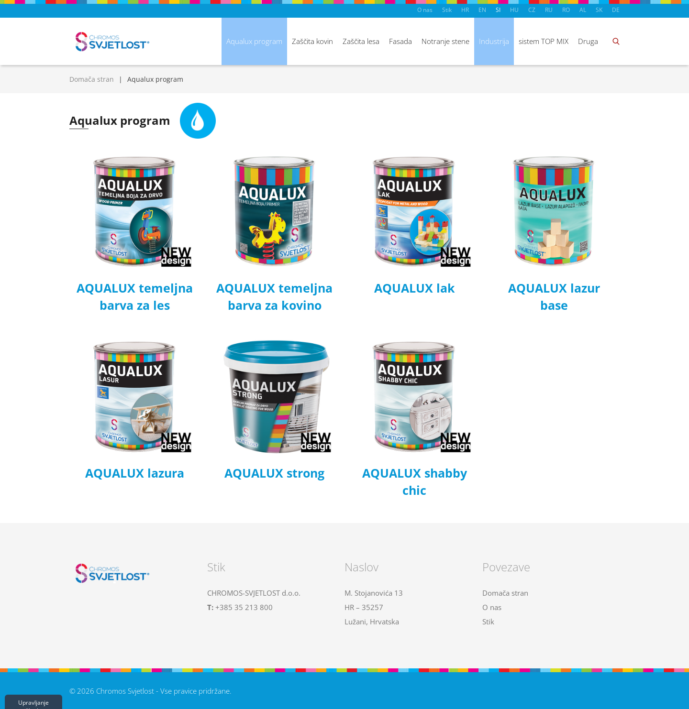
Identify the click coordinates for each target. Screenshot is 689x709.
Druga (588, 41)
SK (599, 10)
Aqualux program (254, 41)
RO (566, 10)
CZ (531, 10)
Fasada (400, 41)
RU (549, 10)
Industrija (494, 41)
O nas (425, 10)
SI (498, 10)
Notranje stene (445, 41)
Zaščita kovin (312, 41)
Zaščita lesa (361, 41)
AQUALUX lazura (134, 473)
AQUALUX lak (414, 288)
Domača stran (91, 79)
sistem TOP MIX (543, 41)
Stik (447, 10)
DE (616, 10)
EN (482, 10)
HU (514, 10)
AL (582, 10)
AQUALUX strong (274, 473)
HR (465, 10)
